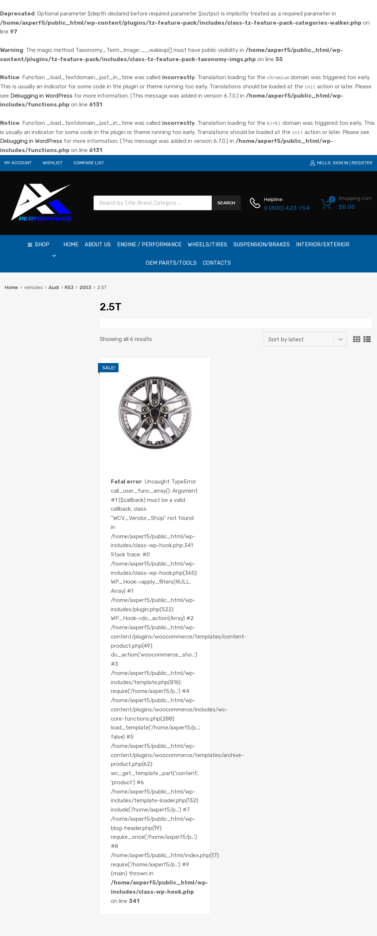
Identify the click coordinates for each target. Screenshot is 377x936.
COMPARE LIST (89, 162)
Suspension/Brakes (261, 244)
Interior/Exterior (322, 244)
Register (362, 162)
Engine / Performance (149, 244)
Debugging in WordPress (41, 95)
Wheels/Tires (207, 244)
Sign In (340, 162)
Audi (54, 287)
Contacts (217, 263)
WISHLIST (53, 162)
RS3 (69, 287)
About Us (98, 244)
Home (70, 244)
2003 (85, 287)
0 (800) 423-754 (282, 208)
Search (226, 202)
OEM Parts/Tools (171, 263)
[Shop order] (305, 339)
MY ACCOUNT (18, 162)
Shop (46, 247)
